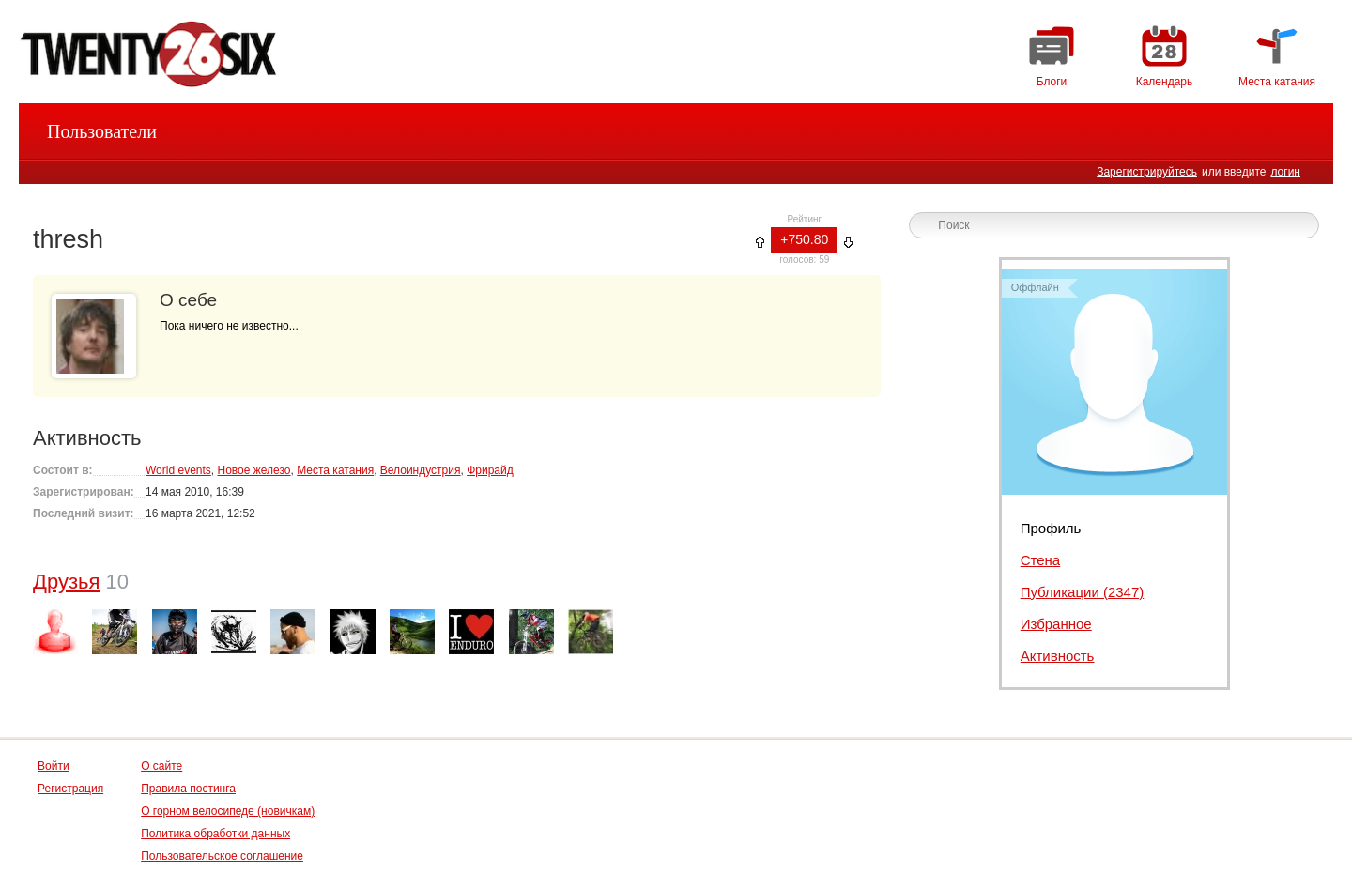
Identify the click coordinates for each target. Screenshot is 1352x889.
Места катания (335, 470)
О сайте (161, 766)
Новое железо (253, 470)
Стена (1041, 560)
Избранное (1056, 624)
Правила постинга (188, 788)
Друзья (66, 581)
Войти (53, 766)
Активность (1058, 656)
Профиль (1051, 528)
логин (1285, 171)
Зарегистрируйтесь (1147, 171)
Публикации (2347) (1083, 592)
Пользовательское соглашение (222, 856)
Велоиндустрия (420, 470)
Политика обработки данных (215, 833)
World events (178, 470)
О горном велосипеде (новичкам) (228, 811)
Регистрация (70, 788)
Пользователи (102, 131)
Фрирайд (490, 470)
